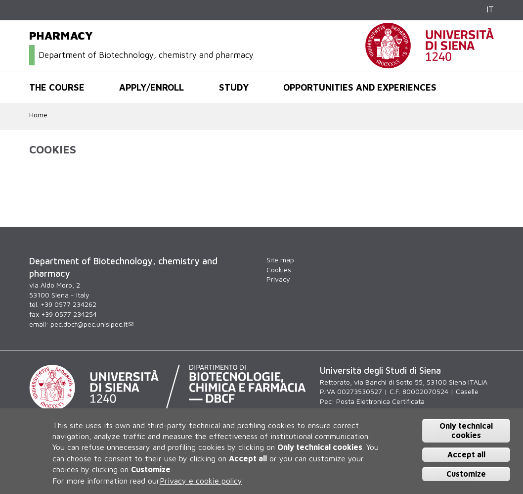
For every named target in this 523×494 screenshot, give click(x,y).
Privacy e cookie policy (201, 480)
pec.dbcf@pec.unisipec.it (91, 324)
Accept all (466, 454)
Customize (466, 473)
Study (234, 87)
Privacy (278, 279)
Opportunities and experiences (359, 87)
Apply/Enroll (151, 87)
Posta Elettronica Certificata (380, 401)
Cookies (278, 269)
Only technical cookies (466, 430)
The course (57, 87)
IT (490, 9)
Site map (280, 259)
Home (38, 114)
